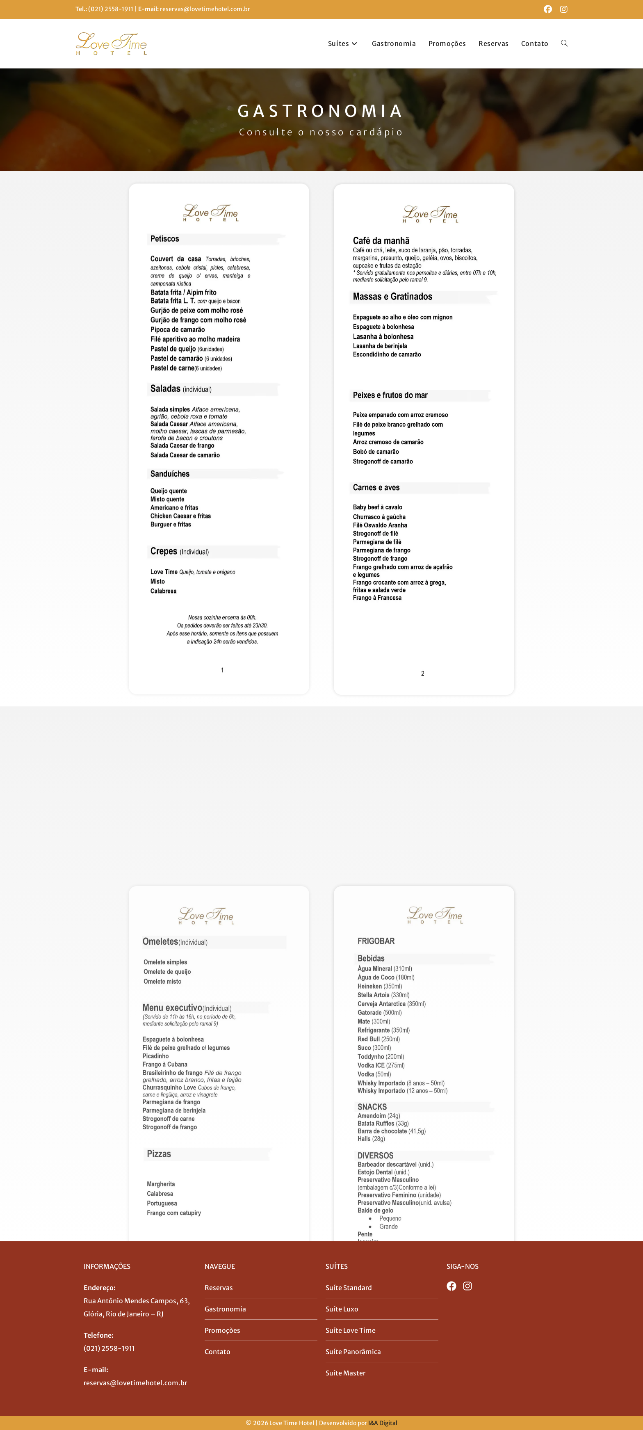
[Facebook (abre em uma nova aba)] (548, 9)
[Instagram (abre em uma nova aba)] (562, 9)
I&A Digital (382, 1423)
